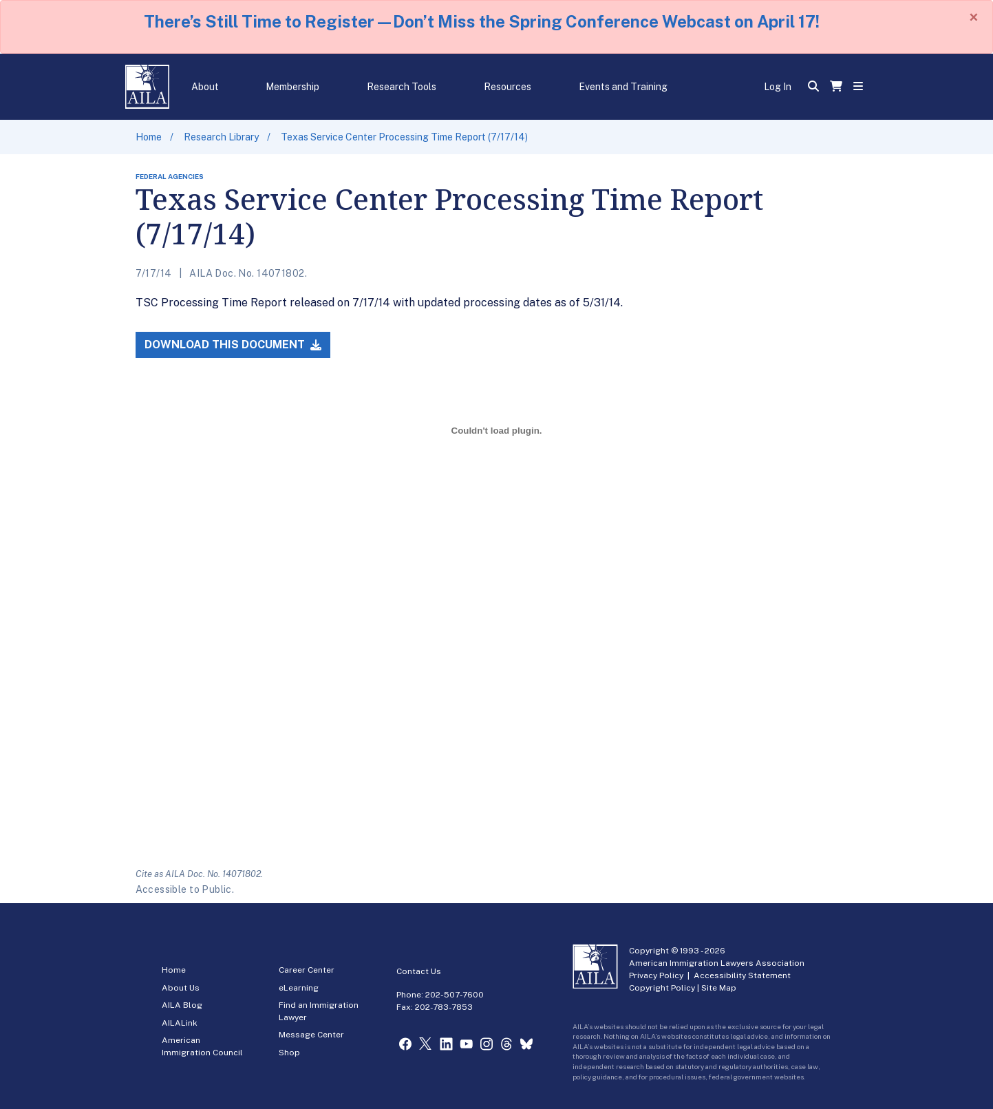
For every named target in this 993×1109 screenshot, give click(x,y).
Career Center (306, 970)
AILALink (179, 1023)
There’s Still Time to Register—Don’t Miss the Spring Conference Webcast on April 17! (482, 21)
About (205, 86)
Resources (507, 86)
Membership (292, 86)
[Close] (973, 17)
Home (149, 136)
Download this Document (233, 344)
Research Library (221, 136)
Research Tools (401, 86)
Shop (289, 1052)
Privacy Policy (656, 975)
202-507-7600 (454, 995)
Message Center (311, 1034)
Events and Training (623, 86)
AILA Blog (182, 1005)
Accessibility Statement (742, 975)
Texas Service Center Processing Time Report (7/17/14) (404, 136)
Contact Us (418, 971)
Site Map (718, 988)
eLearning (299, 988)
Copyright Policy (662, 988)
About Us (181, 988)
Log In (777, 86)
